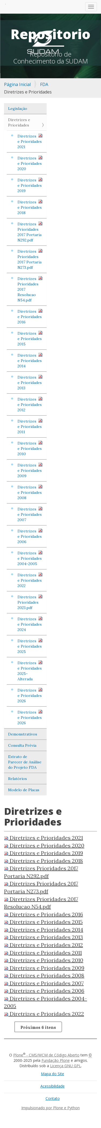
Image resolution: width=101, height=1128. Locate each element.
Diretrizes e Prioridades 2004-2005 (30, 558)
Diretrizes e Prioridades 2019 (30, 185)
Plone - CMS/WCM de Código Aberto (46, 1055)
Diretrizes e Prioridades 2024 (30, 624)
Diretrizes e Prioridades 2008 (30, 492)
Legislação (17, 108)
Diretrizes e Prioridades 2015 (30, 338)
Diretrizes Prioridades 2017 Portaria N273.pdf (30, 259)
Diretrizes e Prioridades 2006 (30, 536)
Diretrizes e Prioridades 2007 (30, 514)
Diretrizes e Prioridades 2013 (30, 382)
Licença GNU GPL (65, 1065)
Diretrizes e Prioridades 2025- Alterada (30, 670)
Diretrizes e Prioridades (19, 122)
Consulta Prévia (22, 745)
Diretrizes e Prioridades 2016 (30, 316)
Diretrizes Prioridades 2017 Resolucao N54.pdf (30, 289)
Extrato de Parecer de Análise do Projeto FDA (24, 762)
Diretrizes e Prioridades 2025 (30, 646)
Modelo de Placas (23, 789)
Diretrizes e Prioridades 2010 (30, 448)
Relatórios (17, 778)
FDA (44, 84)
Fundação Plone (55, 1060)
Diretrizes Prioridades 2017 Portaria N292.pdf (30, 231)
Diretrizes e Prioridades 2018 (30, 207)
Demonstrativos (22, 734)
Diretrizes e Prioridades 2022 (30, 580)
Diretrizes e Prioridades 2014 (30, 360)
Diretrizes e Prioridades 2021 (30, 141)
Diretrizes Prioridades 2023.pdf (30, 602)
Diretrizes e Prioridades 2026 (30, 695)
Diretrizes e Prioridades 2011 (30, 426)
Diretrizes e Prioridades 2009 (30, 470)
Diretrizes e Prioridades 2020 (30, 163)
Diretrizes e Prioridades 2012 (30, 404)
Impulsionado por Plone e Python (50, 1107)
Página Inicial (17, 84)
